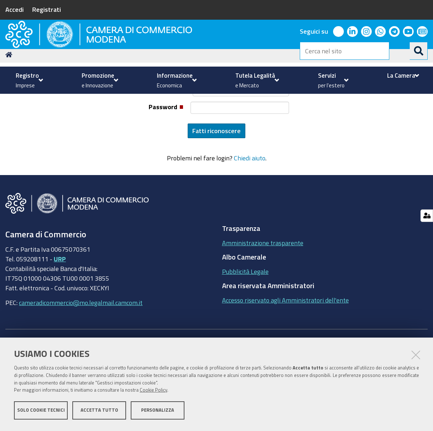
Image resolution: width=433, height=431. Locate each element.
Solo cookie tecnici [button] (41, 412)
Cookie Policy (153, 392)
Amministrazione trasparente (262, 299)
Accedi (14, 9)
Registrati (46, 9)
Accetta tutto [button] (99, 412)
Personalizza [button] (157, 412)
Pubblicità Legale (245, 328)
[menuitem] (28, 80)
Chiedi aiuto (249, 215)
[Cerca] (419, 51)
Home (10, 111)
